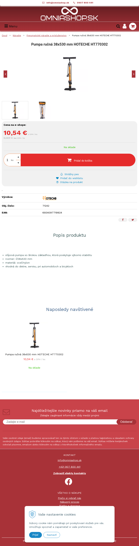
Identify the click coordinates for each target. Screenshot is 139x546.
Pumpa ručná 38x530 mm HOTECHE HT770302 (34, 354)
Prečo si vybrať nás (69, 498)
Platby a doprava (69, 505)
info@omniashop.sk (57, 2)
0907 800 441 (85, 2)
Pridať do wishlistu (69, 178)
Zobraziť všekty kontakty (69, 473)
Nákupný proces (69, 501)
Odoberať (126, 421)
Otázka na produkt (69, 182)
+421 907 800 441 (69, 466)
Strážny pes (69, 174)
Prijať (35, 534)
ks (12, 160)
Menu (10, 26)
